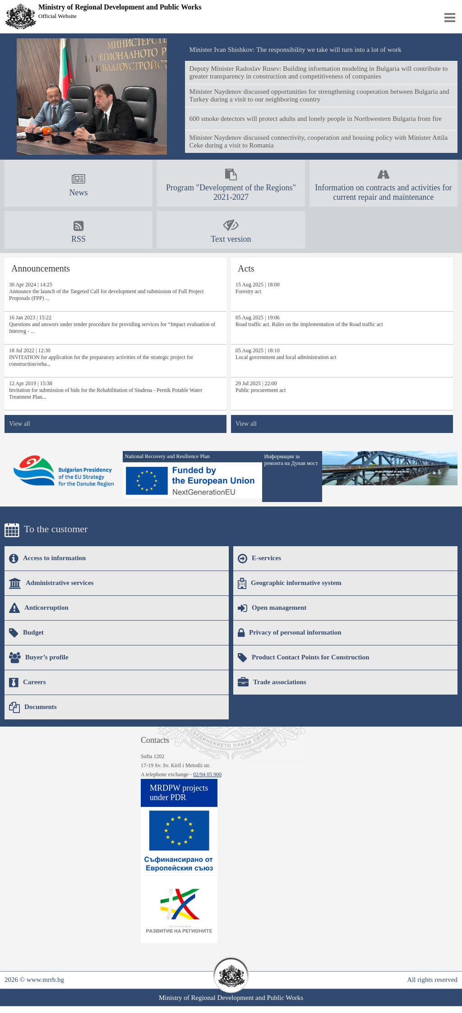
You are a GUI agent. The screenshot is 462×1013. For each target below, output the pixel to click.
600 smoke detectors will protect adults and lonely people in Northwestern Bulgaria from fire (315, 118)
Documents (33, 707)
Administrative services (51, 583)
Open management (272, 608)
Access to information (47, 558)
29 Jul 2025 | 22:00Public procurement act (261, 386)
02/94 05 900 (207, 774)
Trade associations (272, 682)
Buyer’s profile (39, 657)
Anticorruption (39, 608)
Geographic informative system (290, 583)
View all (19, 423)
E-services (259, 558)
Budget (26, 632)
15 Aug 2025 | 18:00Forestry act (258, 288)
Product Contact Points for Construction (303, 657)
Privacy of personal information (290, 632)
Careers (27, 682)
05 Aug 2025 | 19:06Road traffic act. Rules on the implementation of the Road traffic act (309, 320)
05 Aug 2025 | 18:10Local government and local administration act (286, 353)
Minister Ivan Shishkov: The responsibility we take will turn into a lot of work (295, 49)
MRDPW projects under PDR (179, 792)
